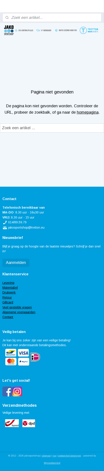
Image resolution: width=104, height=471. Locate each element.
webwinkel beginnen (69, 455)
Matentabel (10, 287)
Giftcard (7, 302)
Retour (7, 297)
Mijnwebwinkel (52, 463)
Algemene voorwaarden (18, 312)
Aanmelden (16, 262)
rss (54, 455)
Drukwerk (9, 292)
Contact (7, 317)
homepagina (88, 112)
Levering (8, 283)
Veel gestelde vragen (17, 307)
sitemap (46, 455)
